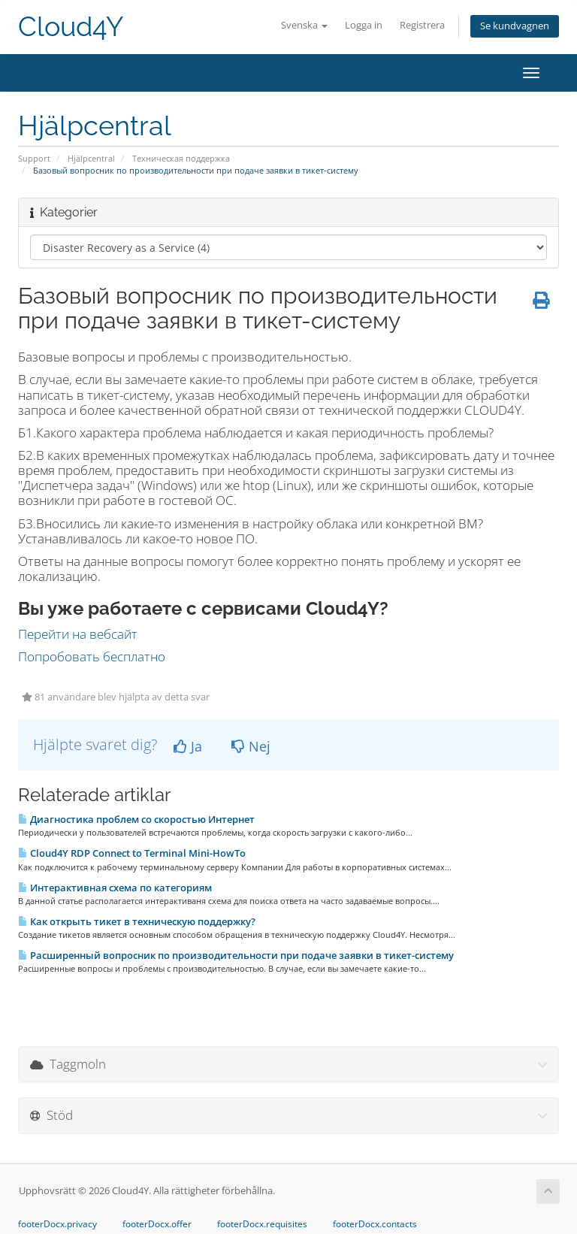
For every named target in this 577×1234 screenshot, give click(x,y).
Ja (188, 746)
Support (34, 158)
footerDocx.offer (157, 1224)
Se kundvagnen (514, 26)
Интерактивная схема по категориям (115, 887)
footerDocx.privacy (57, 1224)
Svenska (304, 25)
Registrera (422, 25)
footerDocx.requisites (262, 1224)
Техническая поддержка (181, 158)
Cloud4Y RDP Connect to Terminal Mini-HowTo (132, 853)
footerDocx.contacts (375, 1224)
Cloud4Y (70, 27)
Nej (250, 746)
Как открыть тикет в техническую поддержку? (136, 921)
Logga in (363, 25)
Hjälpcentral (91, 158)
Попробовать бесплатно (91, 656)
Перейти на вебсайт (77, 634)
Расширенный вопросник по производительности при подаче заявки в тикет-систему (236, 955)
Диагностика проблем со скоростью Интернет (136, 819)
